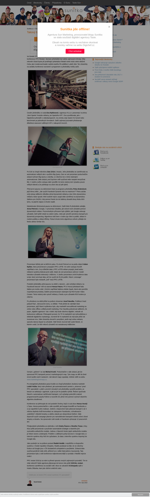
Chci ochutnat (75, 51)
